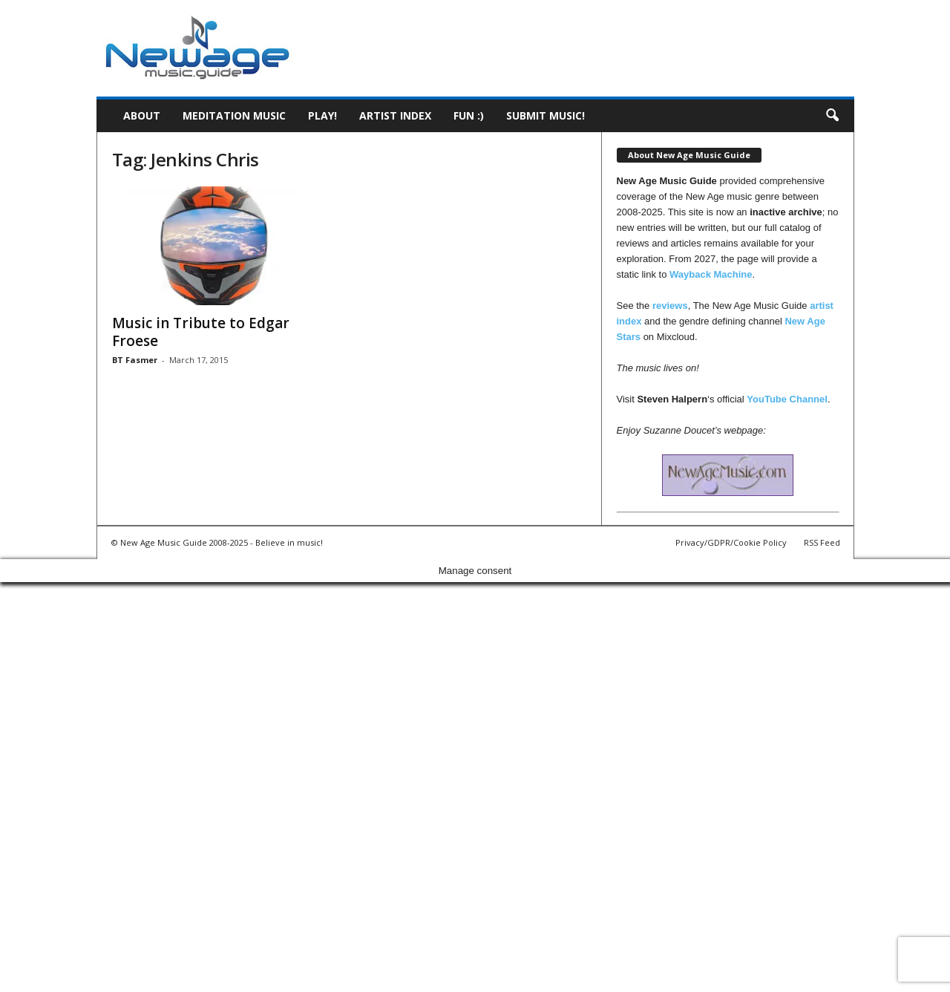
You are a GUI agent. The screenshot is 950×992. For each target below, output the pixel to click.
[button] (832, 115)
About (141, 115)
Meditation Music (234, 115)
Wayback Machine (711, 274)
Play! (322, 115)
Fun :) (468, 115)
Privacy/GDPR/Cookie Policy (731, 542)
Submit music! (545, 115)
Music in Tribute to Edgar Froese (200, 331)
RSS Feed (822, 542)
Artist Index (395, 115)
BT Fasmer (134, 359)
